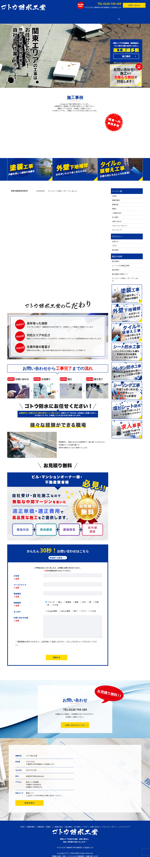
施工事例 (83, 18)
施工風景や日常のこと (120, 272)
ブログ (105, 18)
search (127, 18)
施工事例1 (115, 267)
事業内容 (49, 18)
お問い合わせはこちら (75, 722)
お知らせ (115, 239)
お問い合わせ (134, 5)
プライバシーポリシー (120, 223)
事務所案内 (37, 18)
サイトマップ (117, 228)
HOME (26, 18)
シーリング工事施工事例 (120, 263)
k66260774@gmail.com (35, 774)
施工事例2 (115, 259)
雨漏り (59, 18)
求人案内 (94, 18)
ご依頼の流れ (71, 18)
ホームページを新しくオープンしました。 (63, 189)
